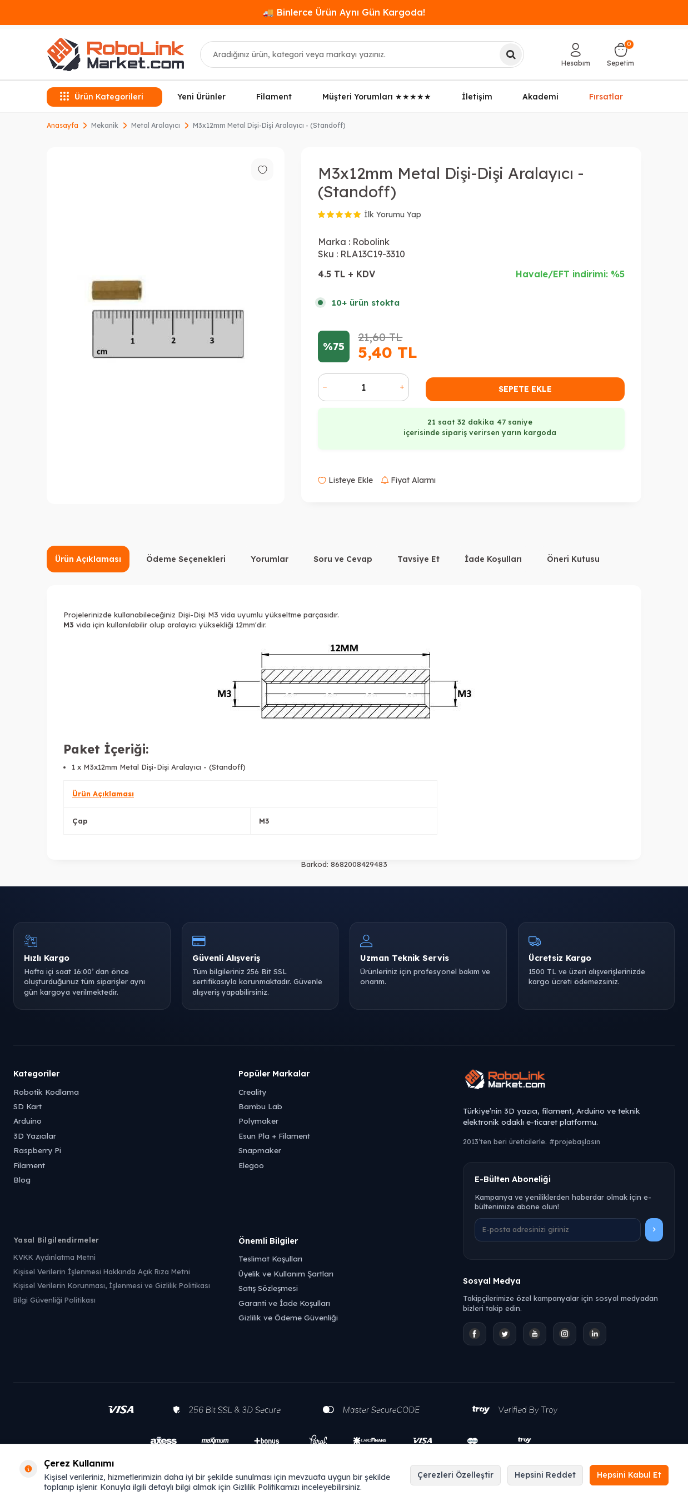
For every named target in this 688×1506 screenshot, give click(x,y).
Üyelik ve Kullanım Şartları (285, 1273)
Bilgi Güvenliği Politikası (54, 1299)
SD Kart (27, 1106)
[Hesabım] (575, 54)
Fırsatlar (606, 96)
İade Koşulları (493, 559)
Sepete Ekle (525, 389)
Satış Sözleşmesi (268, 1288)
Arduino (27, 1120)
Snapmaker (259, 1150)
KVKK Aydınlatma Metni (54, 1257)
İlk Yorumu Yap (392, 215)
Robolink (371, 241)
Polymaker (258, 1120)
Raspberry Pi (37, 1150)
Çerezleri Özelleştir (455, 1475)
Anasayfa (62, 125)
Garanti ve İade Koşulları (284, 1303)
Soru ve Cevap (342, 559)
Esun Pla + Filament (274, 1135)
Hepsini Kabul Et (629, 1475)
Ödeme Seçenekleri (186, 559)
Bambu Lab (260, 1106)
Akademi (540, 97)
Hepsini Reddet (545, 1475)
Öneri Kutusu (573, 559)
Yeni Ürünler (201, 97)
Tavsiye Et (418, 559)
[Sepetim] (620, 54)
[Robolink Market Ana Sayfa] (569, 1081)
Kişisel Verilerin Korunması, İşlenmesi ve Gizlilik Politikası (111, 1285)
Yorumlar (269, 559)
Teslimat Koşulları (270, 1258)
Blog (22, 1179)
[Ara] (511, 54)
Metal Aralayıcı (155, 125)
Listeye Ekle (345, 480)
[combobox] (362, 54)
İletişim (477, 97)
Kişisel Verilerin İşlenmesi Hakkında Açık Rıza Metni (101, 1271)
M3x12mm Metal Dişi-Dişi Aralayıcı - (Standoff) (269, 125)
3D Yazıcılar (34, 1135)
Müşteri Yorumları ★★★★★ (376, 97)
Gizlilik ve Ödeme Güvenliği (288, 1317)
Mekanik (104, 125)
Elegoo (251, 1165)
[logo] (115, 54)
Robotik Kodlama (46, 1091)
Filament (274, 97)
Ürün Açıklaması (88, 559)
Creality (252, 1091)
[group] (166, 325)
